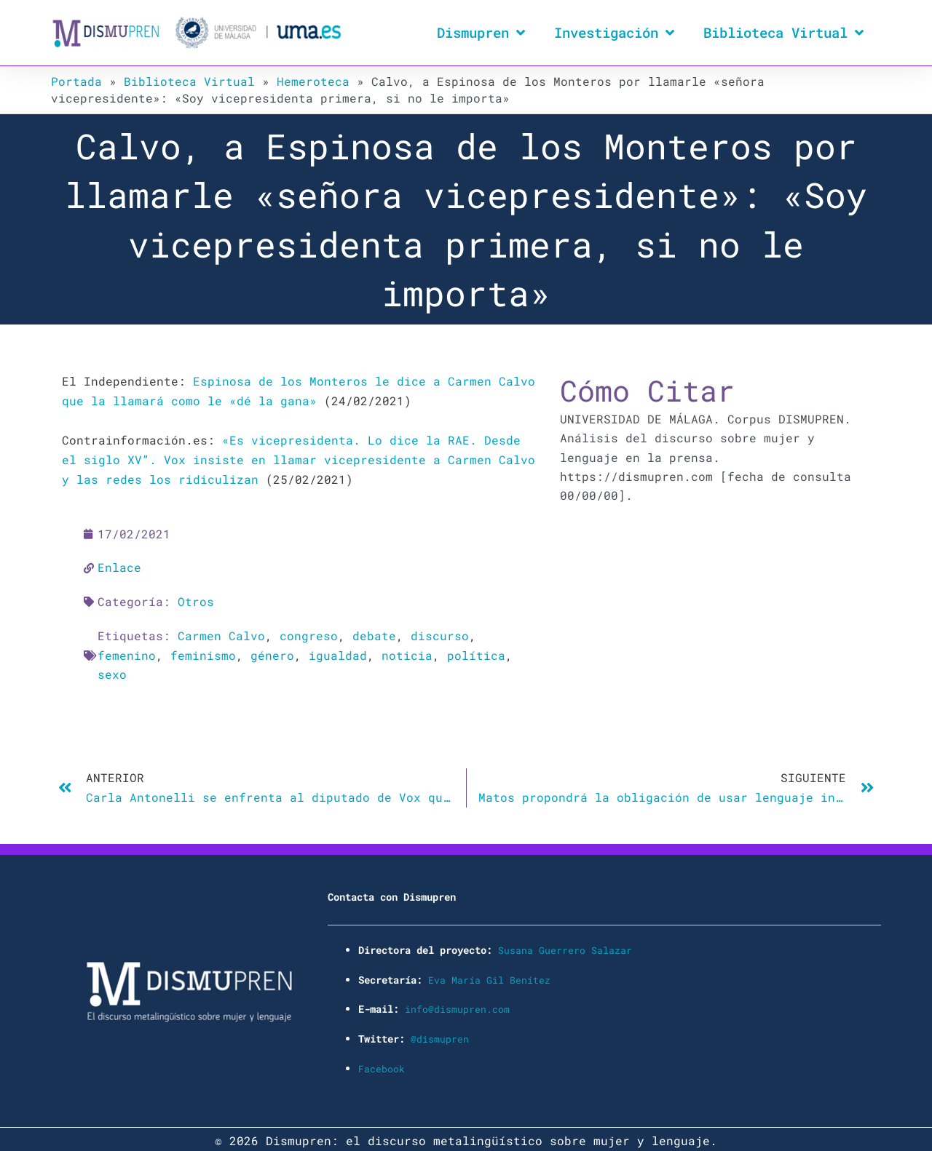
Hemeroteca (313, 81)
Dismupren (481, 32)
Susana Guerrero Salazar (565, 946)
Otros (196, 599)
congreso (309, 633)
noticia (407, 652)
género (272, 652)
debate (374, 633)
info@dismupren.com (457, 1004)
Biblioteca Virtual (783, 32)
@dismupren (440, 1034)
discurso (440, 633)
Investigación (614, 32)
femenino (127, 652)
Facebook (381, 1063)
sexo (112, 671)
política (476, 652)
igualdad (338, 652)
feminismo (203, 652)
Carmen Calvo (221, 633)
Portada (76, 81)
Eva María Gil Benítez (489, 975)
